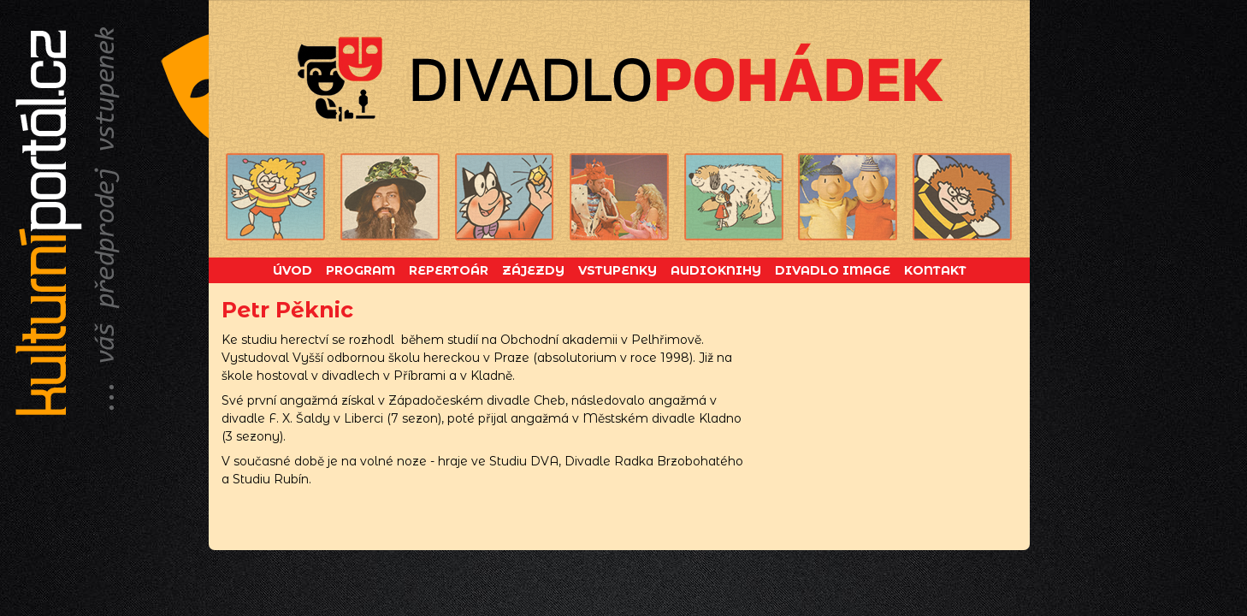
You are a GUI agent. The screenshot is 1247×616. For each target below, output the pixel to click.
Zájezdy (533, 270)
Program (360, 270)
